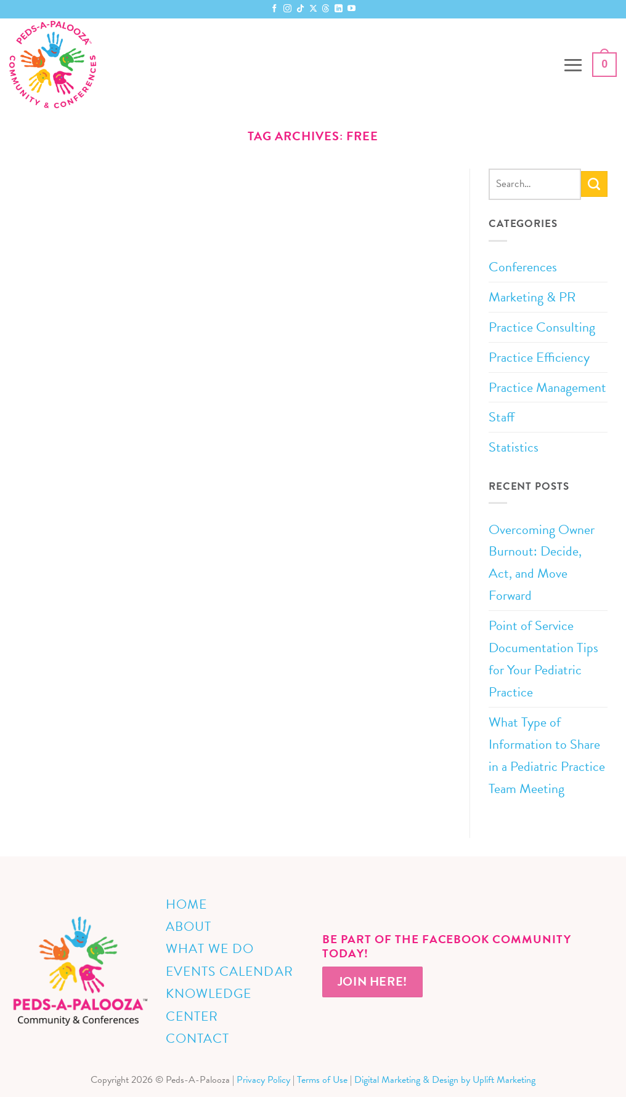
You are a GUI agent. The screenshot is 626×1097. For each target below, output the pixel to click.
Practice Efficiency (539, 357)
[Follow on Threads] (326, 9)
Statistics (514, 447)
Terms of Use (322, 1079)
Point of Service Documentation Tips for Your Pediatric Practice (543, 658)
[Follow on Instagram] (287, 9)
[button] (573, 65)
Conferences (523, 267)
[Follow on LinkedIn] (339, 9)
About (188, 926)
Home (186, 904)
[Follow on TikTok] (300, 9)
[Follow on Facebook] (274, 9)
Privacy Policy (263, 1079)
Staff (501, 417)
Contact (197, 1038)
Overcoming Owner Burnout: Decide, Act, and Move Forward (542, 562)
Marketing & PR (532, 297)
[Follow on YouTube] (352, 9)
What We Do (210, 949)
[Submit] (594, 184)
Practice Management (547, 387)
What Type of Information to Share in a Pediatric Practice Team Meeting (547, 755)
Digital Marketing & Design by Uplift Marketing (444, 1079)
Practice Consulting (542, 327)
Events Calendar (229, 971)
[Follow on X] (313, 9)
